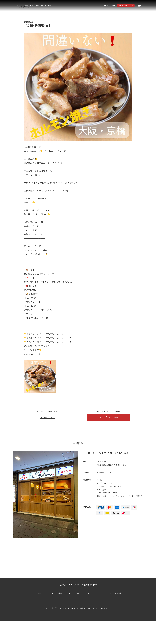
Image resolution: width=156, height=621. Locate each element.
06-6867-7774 (107, 5)
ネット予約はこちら (124, 5)
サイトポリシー (105, 608)
